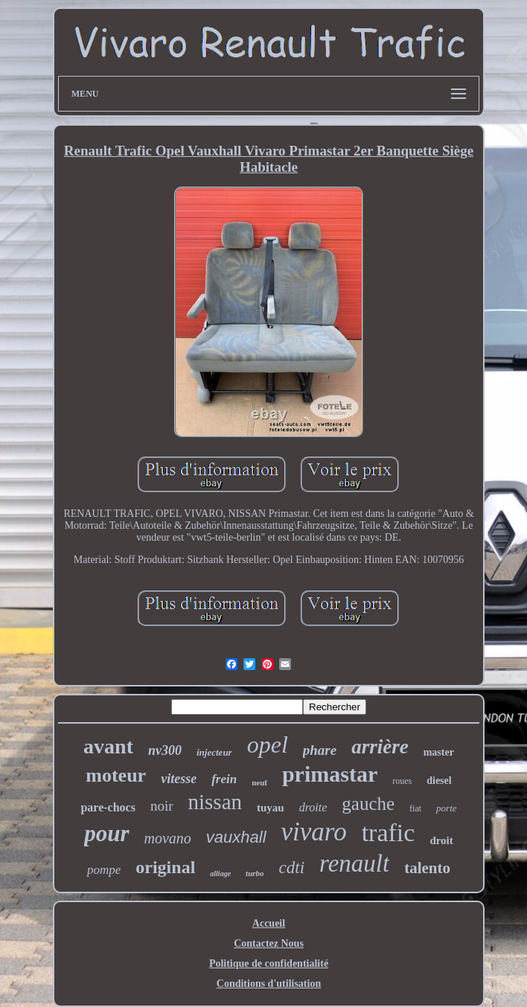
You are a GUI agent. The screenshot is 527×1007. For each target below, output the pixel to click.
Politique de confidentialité (268, 963)
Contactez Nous (269, 943)
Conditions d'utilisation (269, 983)
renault (354, 863)
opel (267, 744)
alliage (220, 873)
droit (441, 840)
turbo (255, 873)
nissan (215, 802)
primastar (329, 774)
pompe (104, 870)
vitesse (179, 778)
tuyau (270, 808)
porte (446, 808)
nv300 (165, 750)
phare (319, 750)
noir (161, 806)
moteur (116, 775)
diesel (439, 780)
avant (108, 746)
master (439, 752)
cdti (292, 867)
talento (427, 868)
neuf (259, 782)
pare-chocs (107, 807)
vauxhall (236, 837)
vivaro (314, 831)
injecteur (214, 752)
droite (313, 807)
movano (167, 838)
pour (106, 833)
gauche (368, 804)
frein (224, 779)
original (165, 867)
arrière (380, 747)
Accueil (268, 923)
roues (402, 781)
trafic (388, 832)
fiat (415, 808)
